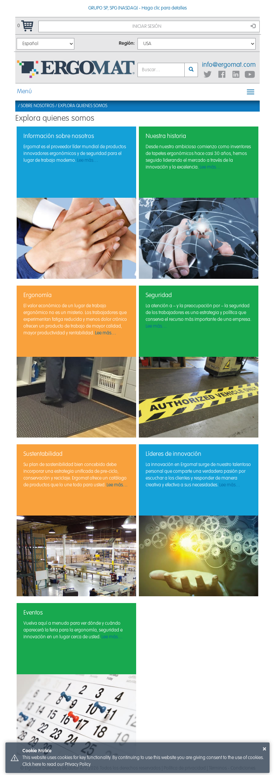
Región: (127, 43)
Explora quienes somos (82, 106)
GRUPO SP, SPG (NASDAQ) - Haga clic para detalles (137, 8)
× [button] (264, 748)
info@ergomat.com (229, 65)
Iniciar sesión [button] (194, 26)
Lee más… (87, 160)
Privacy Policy (78, 764)
